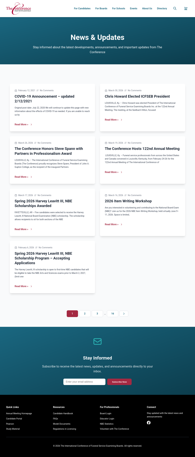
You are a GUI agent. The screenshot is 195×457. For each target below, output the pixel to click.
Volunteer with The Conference (114, 429)
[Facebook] (149, 423)
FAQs (55, 418)
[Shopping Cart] (186, 9)
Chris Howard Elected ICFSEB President (137, 96)
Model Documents (61, 424)
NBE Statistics (106, 424)
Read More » (23, 124)
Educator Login (107, 418)
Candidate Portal (14, 418)
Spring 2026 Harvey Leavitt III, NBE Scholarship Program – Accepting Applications (43, 258)
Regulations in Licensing (64, 429)
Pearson (10, 424)
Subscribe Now (119, 382)
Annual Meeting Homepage (19, 413)
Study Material (13, 429)
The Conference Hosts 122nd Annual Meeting (142, 149)
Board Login (105, 413)
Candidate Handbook (63, 413)
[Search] (175, 8)
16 (112, 313)
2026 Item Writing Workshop (128, 201)
